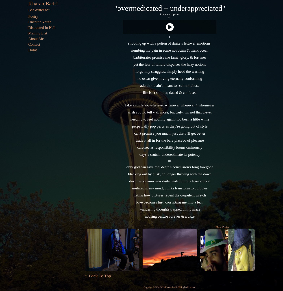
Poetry (33, 16)
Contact (34, 44)
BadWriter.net (39, 10)
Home (33, 50)
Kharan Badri (43, 3)
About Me (36, 39)
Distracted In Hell (41, 27)
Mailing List (37, 33)
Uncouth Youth (39, 22)
